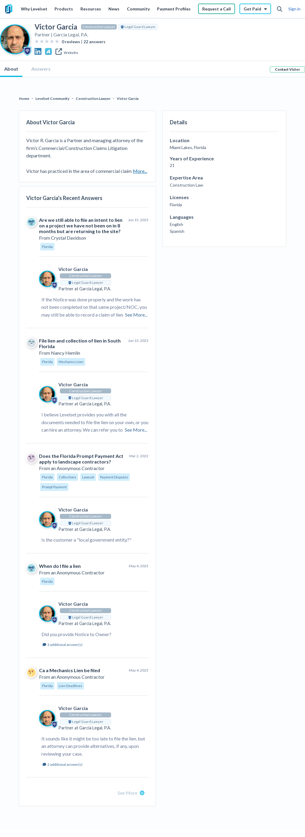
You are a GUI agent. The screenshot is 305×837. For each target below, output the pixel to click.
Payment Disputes (114, 477)
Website (66, 52)
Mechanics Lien (71, 362)
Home (24, 98)
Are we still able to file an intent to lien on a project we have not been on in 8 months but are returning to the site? (80, 225)
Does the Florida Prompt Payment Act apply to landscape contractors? (81, 458)
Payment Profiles (174, 8)
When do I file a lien (60, 566)
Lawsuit (88, 477)
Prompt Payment (54, 487)
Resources (90, 8)
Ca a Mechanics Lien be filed (69, 670)
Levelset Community (52, 98)
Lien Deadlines (70, 686)
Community (138, 8)
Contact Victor (287, 69)
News (113, 8)
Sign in (294, 8)
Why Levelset (34, 8)
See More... (136, 314)
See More (131, 793)
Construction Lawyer (99, 27)
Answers (41, 69)
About (11, 69)
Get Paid (255, 8)
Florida (47, 247)
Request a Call (216, 8)
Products (64, 8)
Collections (67, 477)
